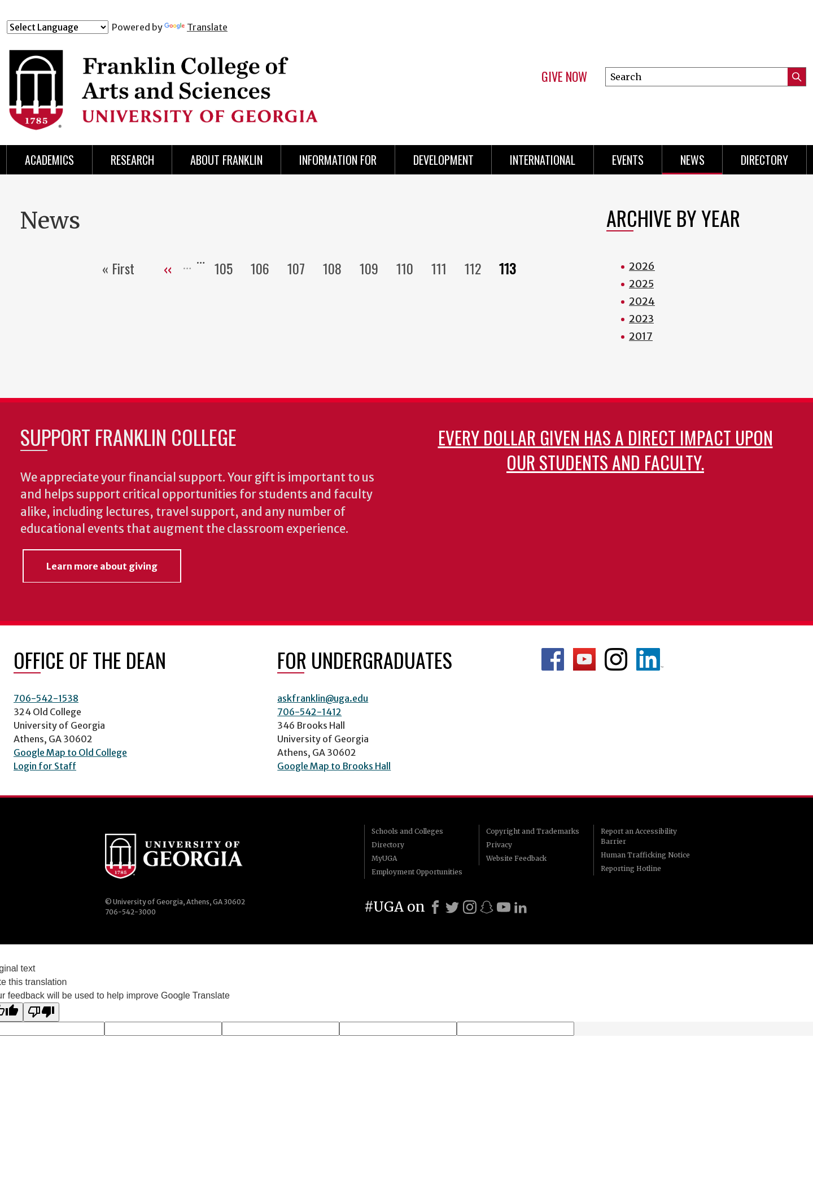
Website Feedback (516, 858)
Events (628, 159)
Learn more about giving (102, 566)
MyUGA (384, 858)
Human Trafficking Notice (645, 855)
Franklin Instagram (616, 659)
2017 (641, 336)
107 (300, 268)
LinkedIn (649, 659)
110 (409, 268)
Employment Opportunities (416, 872)
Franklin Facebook (552, 659)
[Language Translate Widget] (57, 27)
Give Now (564, 77)
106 (264, 268)
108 (337, 268)
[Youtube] (503, 907)
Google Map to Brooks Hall (334, 766)
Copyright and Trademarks (532, 831)
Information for (338, 159)
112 (477, 268)
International (542, 159)
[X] (452, 907)
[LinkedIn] (520, 907)
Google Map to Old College (70, 752)
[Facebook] (435, 907)
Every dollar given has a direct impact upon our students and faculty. (605, 449)
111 (443, 268)
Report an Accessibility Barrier (639, 836)
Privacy (499, 844)
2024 (642, 301)
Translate (196, 27)
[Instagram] (470, 907)
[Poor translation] (41, 1012)
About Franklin (226, 159)
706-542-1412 (309, 711)
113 (512, 268)
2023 (641, 318)
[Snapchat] (486, 907)
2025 (641, 283)
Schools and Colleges (407, 831)
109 (373, 268)
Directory (764, 159)
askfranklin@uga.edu (322, 698)
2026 (642, 266)
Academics (49, 159)
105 (228, 268)
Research (132, 159)
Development (443, 159)
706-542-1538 (46, 698)
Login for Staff (45, 766)
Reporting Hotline (631, 868)
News (692, 159)
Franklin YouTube (584, 659)
